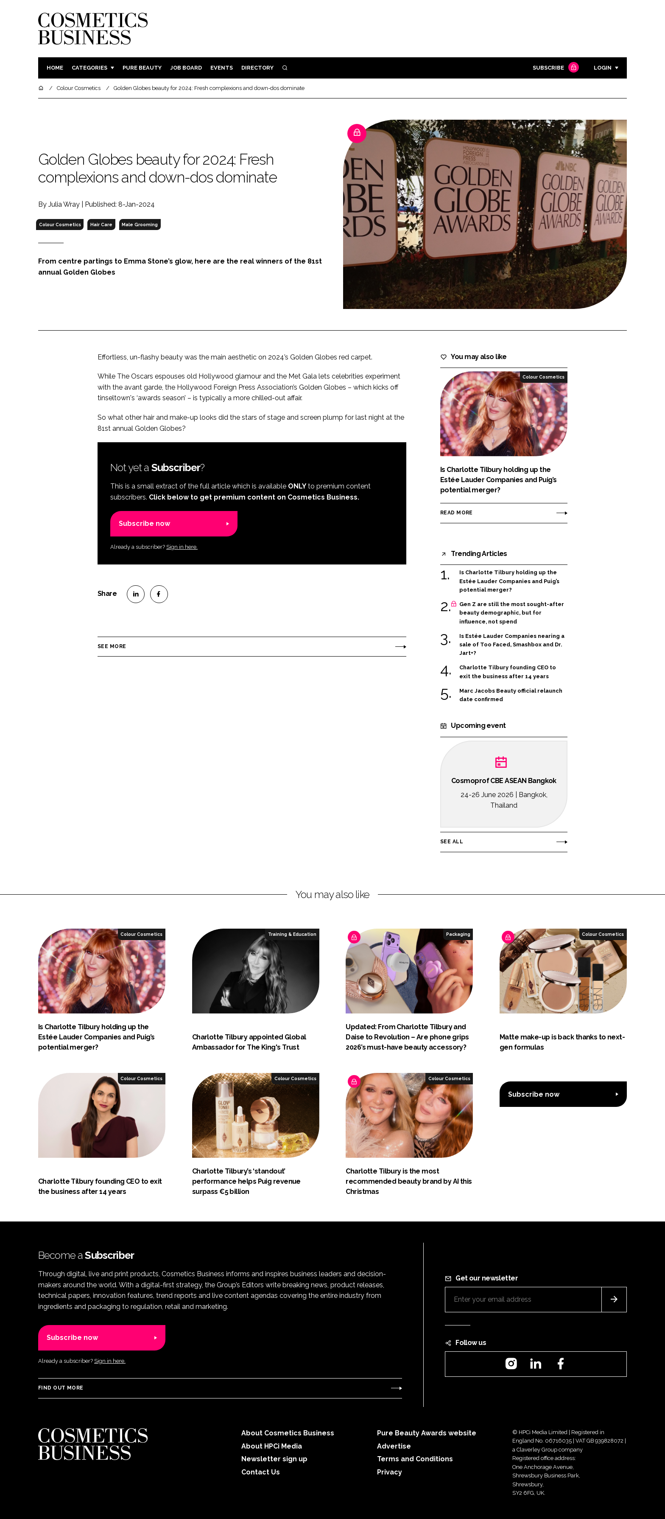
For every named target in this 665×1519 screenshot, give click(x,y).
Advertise (394, 1446)
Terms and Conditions (415, 1459)
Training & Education (292, 934)
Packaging (458, 934)
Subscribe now (144, 523)
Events (221, 68)
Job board (186, 68)
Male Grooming (140, 224)
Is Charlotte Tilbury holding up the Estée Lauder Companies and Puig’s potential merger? (509, 581)
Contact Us (260, 1472)
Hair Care (101, 224)
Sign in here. (182, 547)
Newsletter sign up (274, 1459)
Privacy (389, 1472)
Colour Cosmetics (60, 224)
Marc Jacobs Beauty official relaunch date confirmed (510, 695)
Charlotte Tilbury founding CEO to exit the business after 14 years (507, 672)
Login (603, 68)
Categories (89, 68)
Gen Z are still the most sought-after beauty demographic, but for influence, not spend (511, 613)
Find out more (60, 1388)
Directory (257, 68)
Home (55, 68)
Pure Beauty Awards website (426, 1433)
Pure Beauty (142, 68)
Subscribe (555, 68)
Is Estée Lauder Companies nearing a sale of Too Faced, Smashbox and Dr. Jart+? (511, 645)
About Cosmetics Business (287, 1433)
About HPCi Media (271, 1446)
